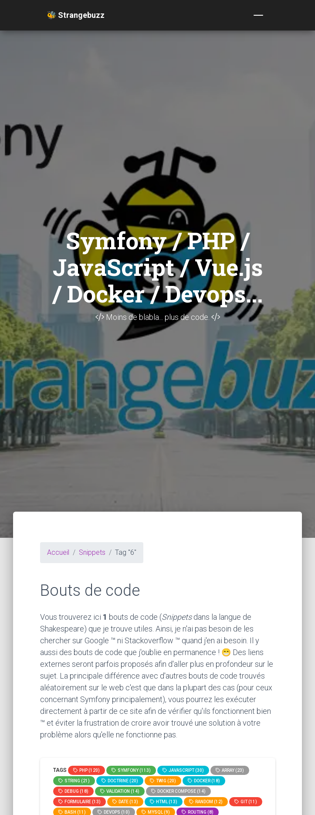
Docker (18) (204, 780)
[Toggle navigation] (258, 15)
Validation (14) (119, 791)
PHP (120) (86, 770)
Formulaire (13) (79, 801)
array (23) (230, 770)
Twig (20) (163, 780)
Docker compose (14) (178, 791)
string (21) (74, 780)
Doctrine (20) (120, 780)
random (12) (206, 801)
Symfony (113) (131, 770)
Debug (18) (73, 791)
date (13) (125, 801)
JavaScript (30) (183, 770)
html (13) (163, 801)
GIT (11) (245, 801)
